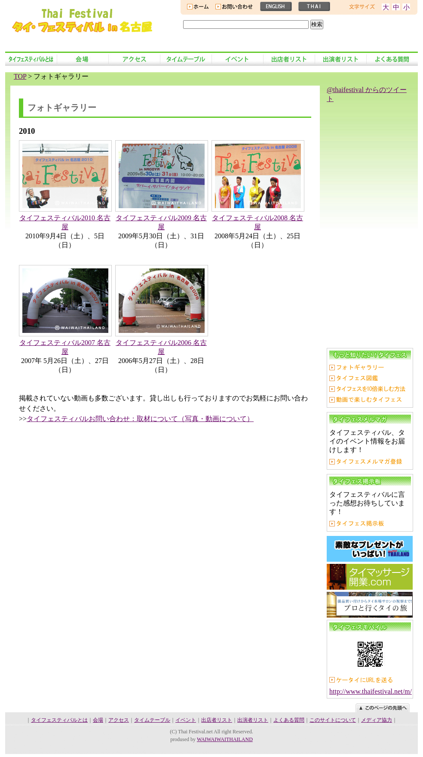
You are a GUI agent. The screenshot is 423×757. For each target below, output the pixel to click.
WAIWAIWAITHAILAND (225, 739)
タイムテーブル (152, 720)
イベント (185, 720)
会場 (98, 720)
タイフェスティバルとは (59, 720)
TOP (20, 76)
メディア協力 (376, 720)
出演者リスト (252, 720)
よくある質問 (288, 720)
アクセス (118, 720)
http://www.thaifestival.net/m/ (370, 691)
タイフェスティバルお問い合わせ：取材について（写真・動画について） (140, 418)
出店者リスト (216, 720)
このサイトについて (333, 720)
